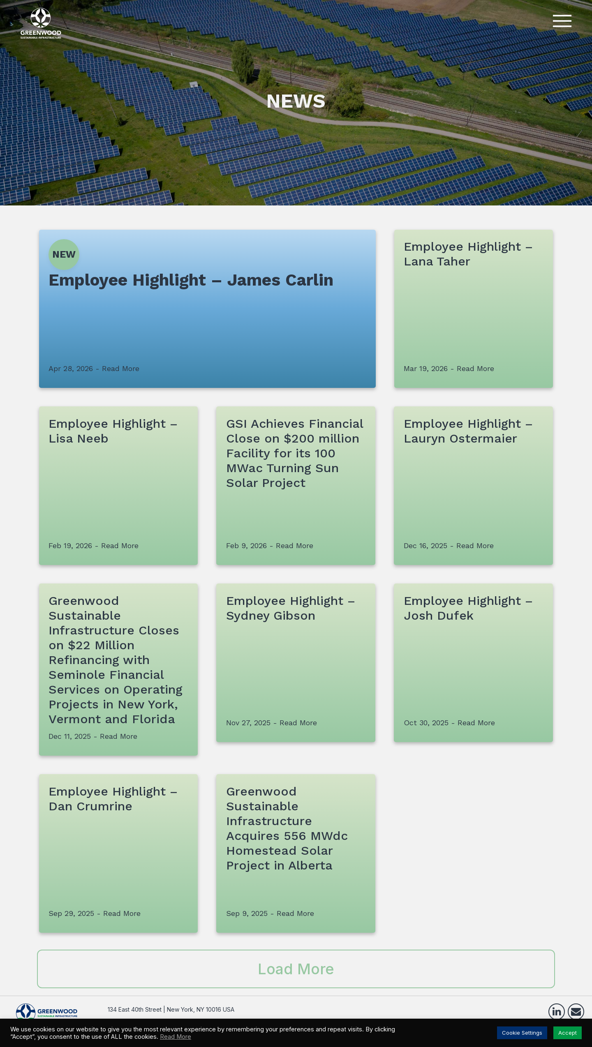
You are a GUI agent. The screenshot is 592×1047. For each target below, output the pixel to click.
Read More (175, 1036)
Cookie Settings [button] (522, 1032)
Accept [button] (567, 1032)
